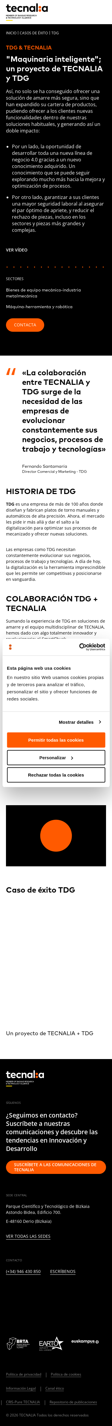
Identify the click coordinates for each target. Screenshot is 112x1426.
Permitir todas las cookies (56, 740)
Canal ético (54, 1388)
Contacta (25, 325)
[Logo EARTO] (51, 1344)
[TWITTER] (23, 1291)
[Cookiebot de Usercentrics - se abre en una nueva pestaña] (79, 647)
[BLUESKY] (23, 1307)
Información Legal (21, 1388)
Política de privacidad (23, 1374)
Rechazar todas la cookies (56, 774)
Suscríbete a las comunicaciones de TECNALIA (55, 1167)
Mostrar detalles (76, 722)
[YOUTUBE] (67, 1291)
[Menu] (101, 11)
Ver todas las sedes (28, 1236)
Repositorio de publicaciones (73, 1402)
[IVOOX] (96, 1291)
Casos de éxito (34, 33)
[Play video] (56, 836)
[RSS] (81, 1291)
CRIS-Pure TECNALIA (23, 1402)
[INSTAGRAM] (38, 1291)
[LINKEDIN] (9, 1291)
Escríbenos (63, 1271)
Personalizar (56, 757)
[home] (27, 12)
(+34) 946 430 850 (23, 1271)
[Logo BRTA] (19, 1344)
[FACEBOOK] (52, 1291)
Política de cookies (66, 1374)
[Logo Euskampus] (88, 1343)
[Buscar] (87, 11)
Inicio (11, 33)
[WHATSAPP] (9, 1307)
